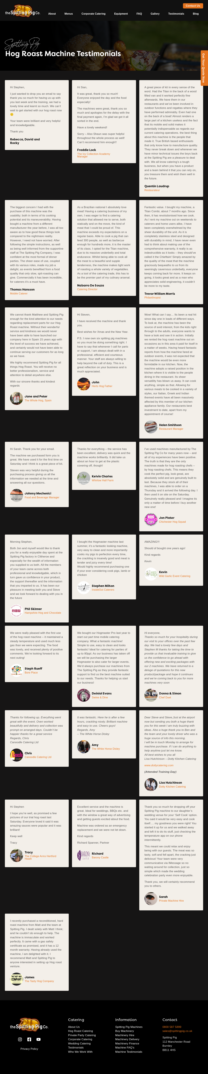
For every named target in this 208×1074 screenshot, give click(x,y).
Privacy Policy (29, 1048)
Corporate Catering (94, 13)
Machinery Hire (124, 1035)
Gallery (155, 13)
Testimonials (176, 13)
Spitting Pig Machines (129, 1027)
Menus (69, 13)
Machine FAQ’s (124, 1047)
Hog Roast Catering (80, 1031)
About (52, 13)
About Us (74, 1027)
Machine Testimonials (128, 1051)
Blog (196, 13)
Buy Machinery (124, 1031)
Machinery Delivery (127, 1039)
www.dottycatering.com (159, 765)
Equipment (121, 13)
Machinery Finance (127, 1043)
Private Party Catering (82, 1035)
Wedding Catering (79, 1043)
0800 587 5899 (171, 1027)
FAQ (139, 13)
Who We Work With (80, 1051)
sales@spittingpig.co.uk (177, 1031)
